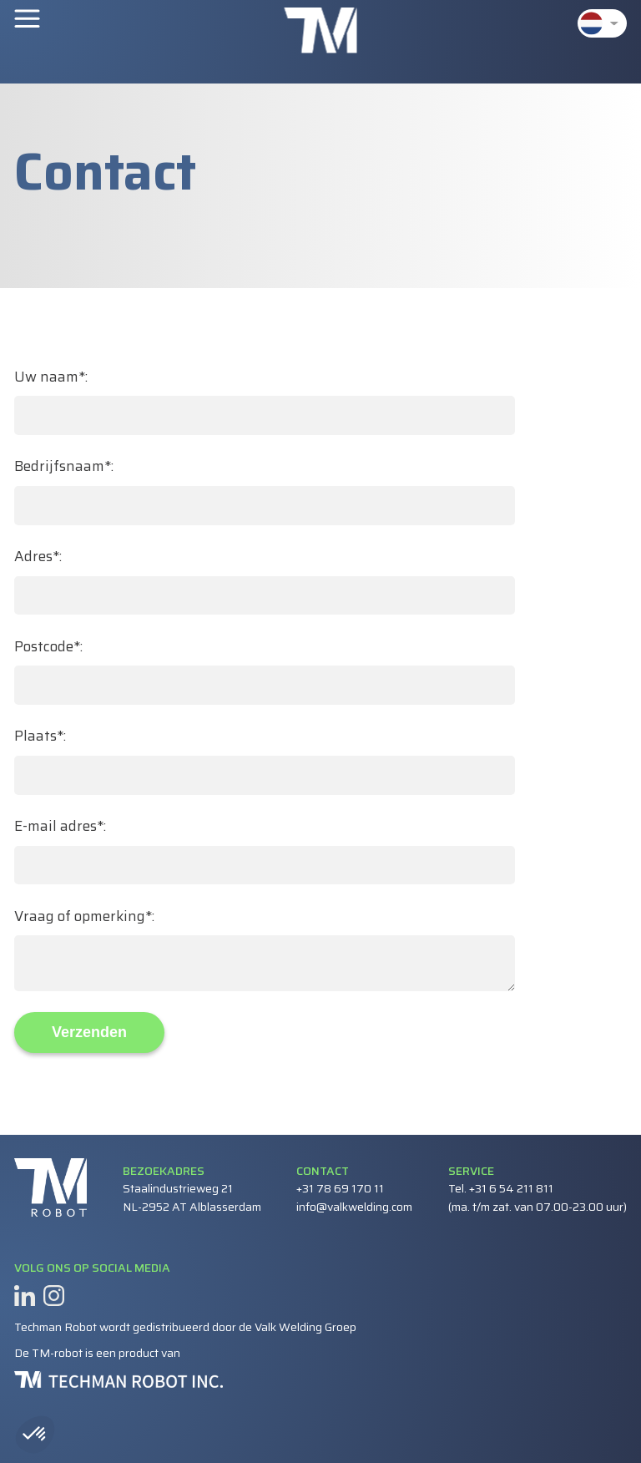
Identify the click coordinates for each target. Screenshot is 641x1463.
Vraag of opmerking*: (84, 916)
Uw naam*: (51, 377)
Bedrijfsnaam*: (64, 466)
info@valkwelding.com (354, 1206)
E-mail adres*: (60, 826)
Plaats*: (40, 736)
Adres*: (38, 556)
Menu (27, 17)
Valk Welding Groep (305, 1327)
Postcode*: (48, 646)
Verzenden (89, 1032)
